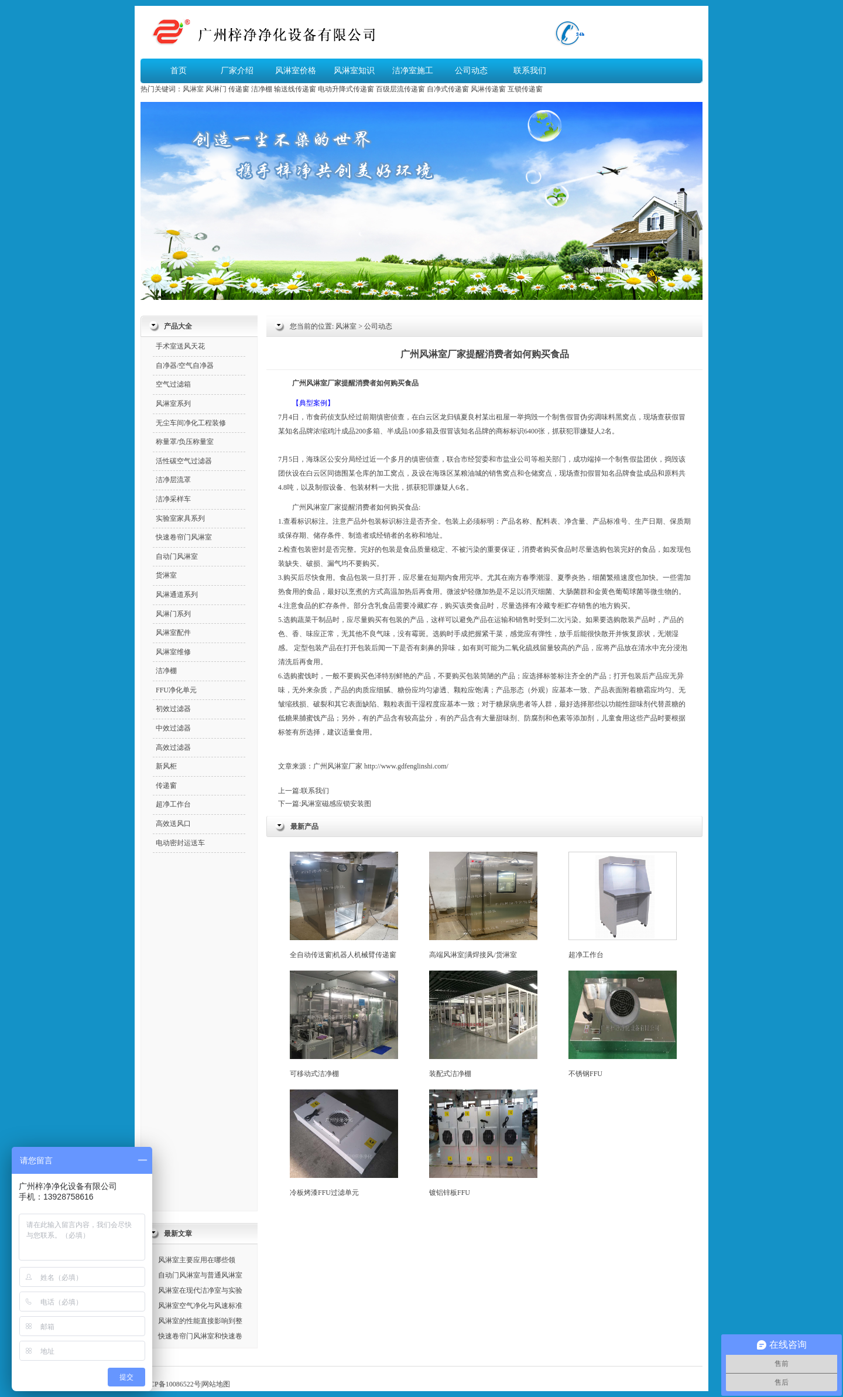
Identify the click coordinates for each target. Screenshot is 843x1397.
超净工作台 (622, 905)
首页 (178, 70)
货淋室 (166, 575)
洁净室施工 (412, 70)
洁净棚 (261, 89)
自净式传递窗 (448, 89)
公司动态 (471, 70)
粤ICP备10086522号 (170, 1384)
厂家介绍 (237, 70)
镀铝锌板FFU (483, 1143)
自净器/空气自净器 (185, 365)
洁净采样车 (173, 499)
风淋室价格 (295, 70)
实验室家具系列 (180, 518)
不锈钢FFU (622, 1024)
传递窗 (238, 89)
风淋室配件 (173, 633)
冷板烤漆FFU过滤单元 (344, 1143)
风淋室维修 (173, 652)
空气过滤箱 (173, 384)
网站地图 (216, 1384)
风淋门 (216, 89)
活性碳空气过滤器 (184, 461)
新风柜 (166, 766)
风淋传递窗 (488, 89)
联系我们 (529, 70)
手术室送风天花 (180, 346)
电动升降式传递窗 (346, 89)
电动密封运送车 (180, 843)
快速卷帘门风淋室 (184, 537)
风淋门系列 (173, 614)
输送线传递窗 (295, 89)
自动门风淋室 (177, 556)
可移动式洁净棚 (344, 1024)
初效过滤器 (173, 709)
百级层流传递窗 (400, 89)
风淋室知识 (354, 70)
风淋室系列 (173, 403)
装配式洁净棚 (483, 1024)
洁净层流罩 (173, 480)
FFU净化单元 (176, 690)
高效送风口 (173, 823)
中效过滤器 (173, 728)
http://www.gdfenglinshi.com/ (406, 766)
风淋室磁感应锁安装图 (336, 804)
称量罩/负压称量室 (185, 442)
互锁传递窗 (525, 89)
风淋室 (193, 89)
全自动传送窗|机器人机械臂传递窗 (344, 905)
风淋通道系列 (177, 594)
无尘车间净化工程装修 (191, 423)
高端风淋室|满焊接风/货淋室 (483, 905)
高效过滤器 (173, 747)
